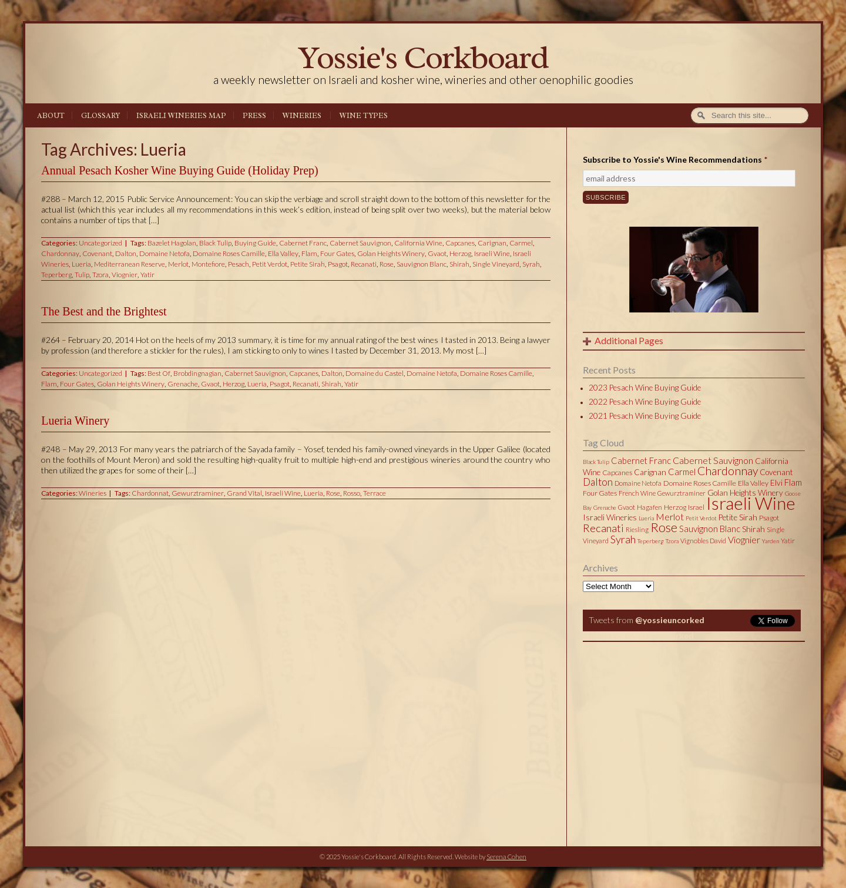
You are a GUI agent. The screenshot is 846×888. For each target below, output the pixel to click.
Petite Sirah (307, 264)
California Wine (418, 242)
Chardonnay (60, 253)
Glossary (100, 115)
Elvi (776, 482)
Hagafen (649, 507)
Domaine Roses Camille (229, 253)
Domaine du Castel (374, 373)
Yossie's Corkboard (423, 57)
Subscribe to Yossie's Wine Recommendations (675, 159)
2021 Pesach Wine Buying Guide (645, 416)
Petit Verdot (269, 264)
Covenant (97, 253)
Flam (309, 253)
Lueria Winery (75, 420)
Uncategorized (100, 242)
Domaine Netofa (164, 253)
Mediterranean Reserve (129, 264)
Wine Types (364, 115)
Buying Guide (255, 242)
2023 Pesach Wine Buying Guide (645, 387)
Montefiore (208, 264)
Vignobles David (703, 540)
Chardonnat (150, 493)
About (51, 115)
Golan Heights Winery (391, 253)
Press (254, 115)
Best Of (158, 373)
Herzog (460, 253)
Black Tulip (215, 242)
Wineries (302, 115)
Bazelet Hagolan (171, 242)
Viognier (124, 274)
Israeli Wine (492, 253)
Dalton (125, 253)
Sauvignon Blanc (421, 264)
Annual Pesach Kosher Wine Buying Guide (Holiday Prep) (179, 170)
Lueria (81, 264)
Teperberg (56, 274)
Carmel (521, 242)
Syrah (531, 264)
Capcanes (460, 242)
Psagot (338, 264)
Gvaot (437, 253)
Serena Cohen (506, 856)
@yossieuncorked (669, 620)
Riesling (637, 529)
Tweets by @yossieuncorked (638, 636)
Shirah (459, 264)
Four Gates (337, 253)
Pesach (238, 264)
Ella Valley (283, 253)
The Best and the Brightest (103, 311)
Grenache (182, 383)
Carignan (492, 242)
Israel (696, 507)
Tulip (82, 274)
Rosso (351, 493)
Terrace (374, 493)
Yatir (147, 274)
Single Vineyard (495, 264)
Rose (387, 264)
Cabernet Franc (303, 242)
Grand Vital (244, 493)
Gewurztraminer (198, 493)
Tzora (100, 274)
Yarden (770, 540)
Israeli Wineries (610, 517)
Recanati (364, 264)
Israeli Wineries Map (181, 115)
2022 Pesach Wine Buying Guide (645, 401)
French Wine (637, 493)
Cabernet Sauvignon (360, 242)
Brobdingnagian (197, 373)
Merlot (178, 264)
